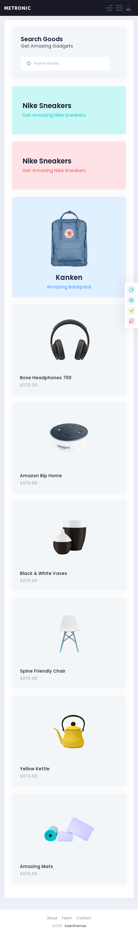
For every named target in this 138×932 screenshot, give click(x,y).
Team (67, 918)
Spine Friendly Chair (42, 671)
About (52, 918)
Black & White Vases (43, 573)
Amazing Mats (36, 866)
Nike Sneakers (46, 105)
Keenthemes (75, 925)
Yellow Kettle (35, 769)
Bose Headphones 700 (45, 378)
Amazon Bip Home (41, 476)
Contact (83, 918)
